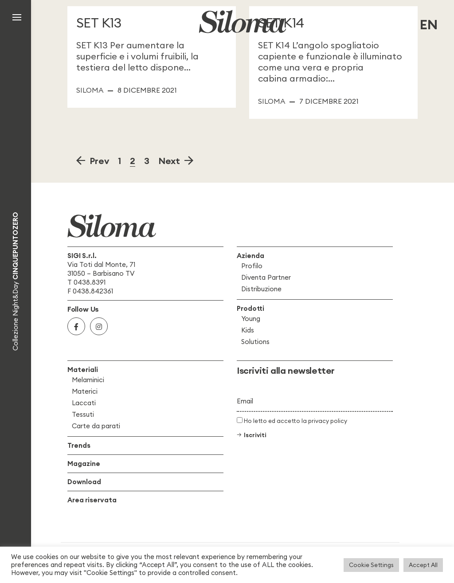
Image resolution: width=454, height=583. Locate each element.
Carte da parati (96, 426)
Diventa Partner (266, 277)
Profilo (251, 266)
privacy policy (327, 420)
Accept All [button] (423, 564)
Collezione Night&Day (15, 281)
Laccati (84, 403)
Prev (97, 160)
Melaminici (88, 380)
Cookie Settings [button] (371, 564)
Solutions (255, 341)
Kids (247, 330)
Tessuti (83, 414)
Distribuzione (261, 289)
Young (250, 318)
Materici (85, 391)
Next (171, 160)
